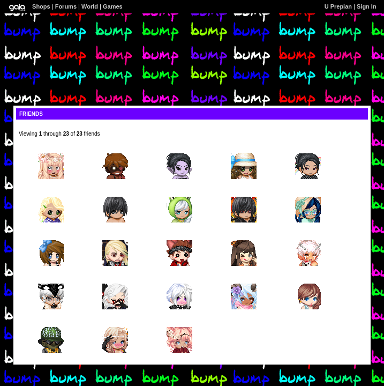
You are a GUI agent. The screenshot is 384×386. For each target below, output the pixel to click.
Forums (66, 6)
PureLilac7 (308, 150)
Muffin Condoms (180, 281)
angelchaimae (51, 237)
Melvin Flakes (114, 150)
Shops (41, 6)
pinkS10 (51, 194)
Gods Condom (243, 281)
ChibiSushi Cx (308, 194)
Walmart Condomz (50, 324)
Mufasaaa (115, 194)
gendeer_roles (308, 237)
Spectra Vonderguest (308, 281)
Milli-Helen (179, 194)
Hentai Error (50, 281)
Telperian (115, 237)
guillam (115, 281)
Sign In (367, 6)
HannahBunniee (179, 324)
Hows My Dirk (179, 237)
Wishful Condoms (115, 324)
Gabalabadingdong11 (244, 150)
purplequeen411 (179, 150)
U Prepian (338, 6)
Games (113, 6)
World (89, 6)
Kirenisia (243, 237)
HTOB (50, 150)
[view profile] (35, 128)
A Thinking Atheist (243, 194)
